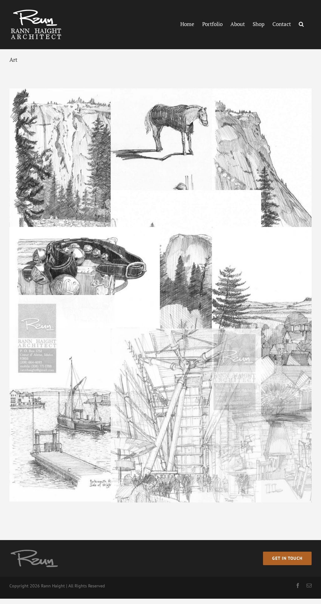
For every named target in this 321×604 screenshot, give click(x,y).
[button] (301, 24)
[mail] (309, 585)
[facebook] (297, 585)
